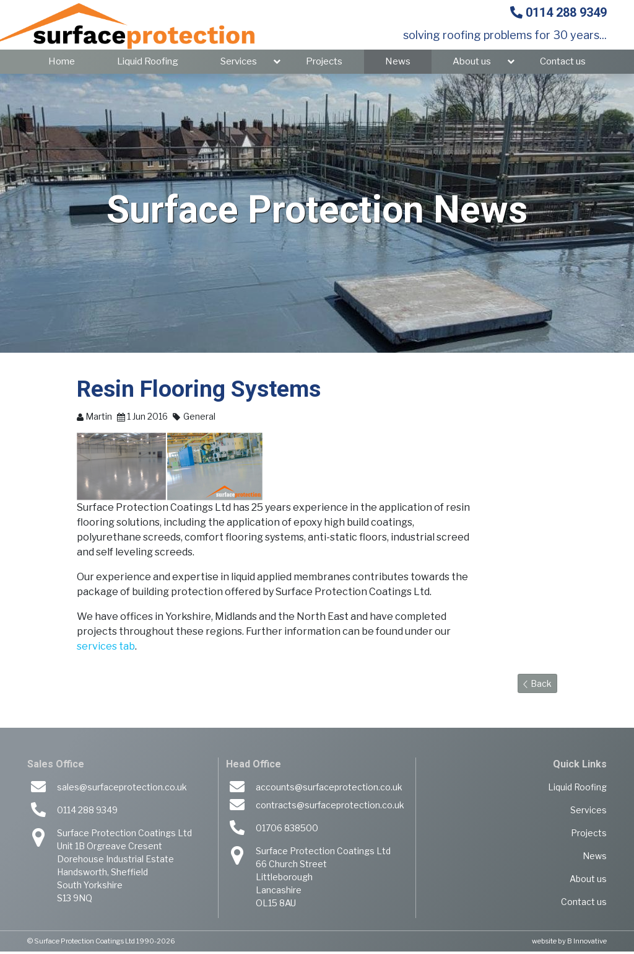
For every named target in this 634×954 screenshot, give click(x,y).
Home (61, 63)
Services (238, 63)
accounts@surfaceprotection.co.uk (329, 789)
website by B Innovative (569, 943)
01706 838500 (287, 830)
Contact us (563, 63)
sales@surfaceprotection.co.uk (122, 789)
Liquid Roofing (147, 63)
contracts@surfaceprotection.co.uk (330, 807)
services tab (106, 649)
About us (472, 63)
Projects (324, 63)
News (397, 63)
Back (537, 686)
